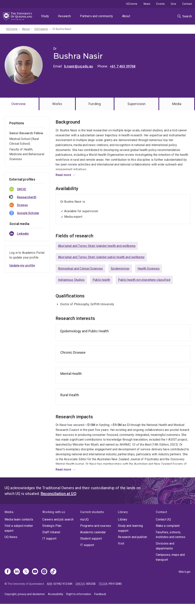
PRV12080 (115, 583)
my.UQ (84, 519)
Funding (95, 104)
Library (122, 519)
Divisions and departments (165, 546)
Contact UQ (163, 519)
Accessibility (55, 594)
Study (45, 16)
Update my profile (22, 265)
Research (64, 16)
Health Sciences (148, 268)
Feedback (100, 594)
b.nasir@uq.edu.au (78, 66)
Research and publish (132, 537)
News (147, 3)
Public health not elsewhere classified (144, 280)
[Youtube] (35, 571)
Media (176, 104)
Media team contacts (19, 519)
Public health (101, 280)
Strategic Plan (51, 526)
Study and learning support (130, 528)
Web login (184, 571)
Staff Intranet (51, 532)
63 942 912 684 (63, 583)
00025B (91, 583)
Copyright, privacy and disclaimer (25, 594)
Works (57, 104)
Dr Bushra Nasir (62, 29)
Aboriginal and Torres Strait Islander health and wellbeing (96, 246)
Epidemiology (120, 268)
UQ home (131, 3)
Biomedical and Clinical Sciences (80, 268)
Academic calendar (93, 532)
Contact (187, 3)
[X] (26, 571)
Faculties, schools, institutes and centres (170, 534)
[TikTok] (53, 571)
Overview (18, 104)
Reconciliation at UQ (58, 493)
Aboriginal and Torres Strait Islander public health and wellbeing (101, 257)
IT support (49, 538)
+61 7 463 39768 (122, 66)
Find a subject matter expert (19, 528)
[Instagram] (44, 571)
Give (173, 3)
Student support (91, 538)
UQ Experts (41, 29)
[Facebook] (8, 571)
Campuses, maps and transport (170, 557)
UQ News (11, 537)
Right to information (78, 594)
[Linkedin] (17, 571)
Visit (121, 543)
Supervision (136, 104)
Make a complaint (168, 526)
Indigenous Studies (71, 280)
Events (160, 3)
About (126, 16)
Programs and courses (95, 526)
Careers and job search (58, 519)
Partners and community (96, 16)
